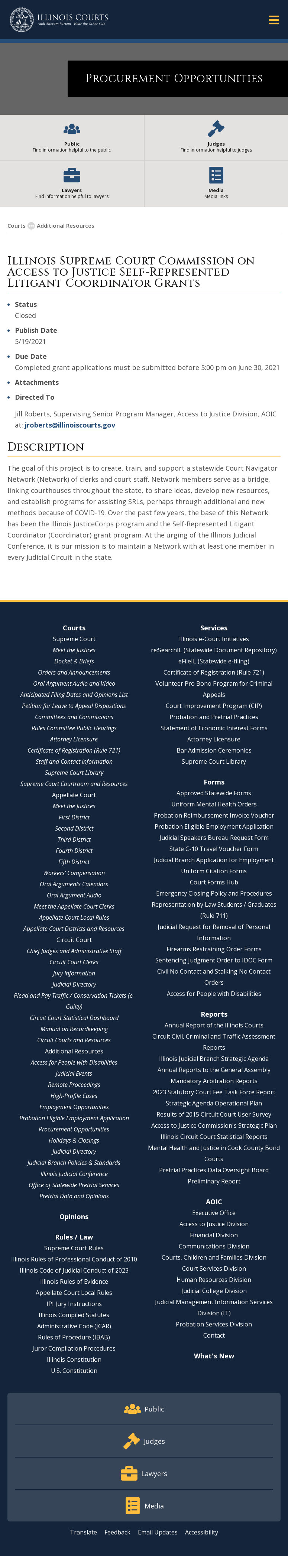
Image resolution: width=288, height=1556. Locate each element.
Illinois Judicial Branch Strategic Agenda (214, 1059)
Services (213, 627)
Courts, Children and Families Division (214, 1257)
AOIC (214, 1201)
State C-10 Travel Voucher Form (213, 849)
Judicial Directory (74, 984)
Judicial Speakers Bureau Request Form (214, 838)
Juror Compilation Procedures (74, 1348)
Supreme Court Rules (74, 1248)
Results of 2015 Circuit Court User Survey (213, 1114)
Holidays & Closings (74, 1140)
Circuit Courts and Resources (74, 1040)
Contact (214, 1335)
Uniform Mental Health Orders (214, 804)
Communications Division (214, 1246)
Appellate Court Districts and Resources (73, 929)
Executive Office (214, 1213)
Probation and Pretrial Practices (213, 717)
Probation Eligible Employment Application (74, 1118)
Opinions (73, 1216)
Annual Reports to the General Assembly (214, 1070)
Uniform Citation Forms (214, 871)
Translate (83, 1532)
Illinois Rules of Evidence (74, 1281)
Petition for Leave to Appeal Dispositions (74, 706)
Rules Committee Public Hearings (74, 728)
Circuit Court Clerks (73, 962)
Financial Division (214, 1235)
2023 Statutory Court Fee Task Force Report (214, 1092)
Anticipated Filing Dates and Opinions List (74, 695)
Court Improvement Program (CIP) (214, 706)
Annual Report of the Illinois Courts (214, 1025)
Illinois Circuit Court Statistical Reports (214, 1137)
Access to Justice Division (214, 1224)
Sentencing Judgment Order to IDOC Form (213, 960)
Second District (74, 828)
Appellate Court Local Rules (74, 917)
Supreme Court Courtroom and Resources (74, 784)
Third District (74, 839)
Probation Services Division (214, 1324)
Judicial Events (74, 1073)
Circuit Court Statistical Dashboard (74, 1018)
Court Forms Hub (214, 882)
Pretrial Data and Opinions (74, 1196)
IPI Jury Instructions (74, 1304)
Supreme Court (74, 639)
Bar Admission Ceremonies (214, 750)
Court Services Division (214, 1268)
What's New (214, 1355)
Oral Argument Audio (74, 895)
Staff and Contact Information (74, 761)
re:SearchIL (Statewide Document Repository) (214, 650)
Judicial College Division (214, 1291)
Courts (74, 627)
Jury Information (74, 973)
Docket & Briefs (74, 661)
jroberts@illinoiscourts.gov (70, 424)
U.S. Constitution (74, 1371)
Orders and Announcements (74, 672)
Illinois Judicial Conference (74, 1174)
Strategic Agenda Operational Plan (214, 1103)
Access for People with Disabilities (74, 1062)
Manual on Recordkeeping (74, 1029)
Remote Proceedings (74, 1085)
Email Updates (158, 1532)
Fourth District (74, 851)
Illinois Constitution (74, 1359)
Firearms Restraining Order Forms (214, 949)
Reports (214, 1014)
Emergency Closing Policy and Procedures (214, 893)
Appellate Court (74, 795)
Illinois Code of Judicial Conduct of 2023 (74, 1270)
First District (74, 817)
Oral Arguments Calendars (74, 884)
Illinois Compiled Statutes (74, 1315)
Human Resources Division (214, 1280)
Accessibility (201, 1532)
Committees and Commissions (74, 717)
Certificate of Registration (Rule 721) (73, 750)
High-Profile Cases (74, 1096)
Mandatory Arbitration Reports (214, 1081)
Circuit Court (74, 940)
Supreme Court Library (74, 773)
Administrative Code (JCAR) (74, 1326)
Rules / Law (74, 1236)
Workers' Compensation (74, 873)
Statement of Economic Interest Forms (214, 728)
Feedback (117, 1532)
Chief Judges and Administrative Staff (74, 951)
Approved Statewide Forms (214, 793)
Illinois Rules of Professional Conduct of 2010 (74, 1259)
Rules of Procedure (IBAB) (74, 1337)
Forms (214, 781)
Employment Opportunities (74, 1107)
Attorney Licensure (74, 739)
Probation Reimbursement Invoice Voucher (214, 815)
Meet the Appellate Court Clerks (74, 906)
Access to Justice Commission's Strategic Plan (214, 1125)
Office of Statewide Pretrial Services (74, 1185)
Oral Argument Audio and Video (74, 683)
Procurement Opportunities (74, 1129)
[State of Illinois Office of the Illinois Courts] (58, 19)
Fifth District (74, 862)
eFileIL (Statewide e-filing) (213, 661)
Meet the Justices (74, 650)
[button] (274, 19)
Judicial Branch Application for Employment (214, 860)
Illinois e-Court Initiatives (214, 639)
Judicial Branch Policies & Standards (73, 1163)
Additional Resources (74, 1051)
